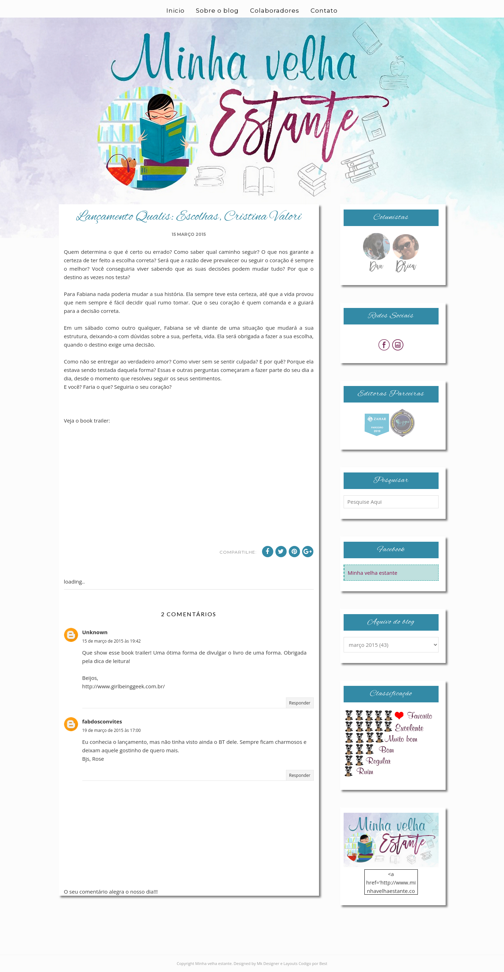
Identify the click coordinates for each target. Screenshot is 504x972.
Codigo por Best (313, 963)
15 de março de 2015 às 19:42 (111, 641)
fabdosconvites (102, 721)
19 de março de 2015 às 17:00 (111, 730)
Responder (300, 703)
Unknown (95, 632)
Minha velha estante (372, 572)
